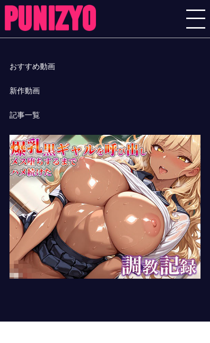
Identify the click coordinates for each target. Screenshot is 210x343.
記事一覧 (25, 115)
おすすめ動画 (32, 66)
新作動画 (25, 91)
